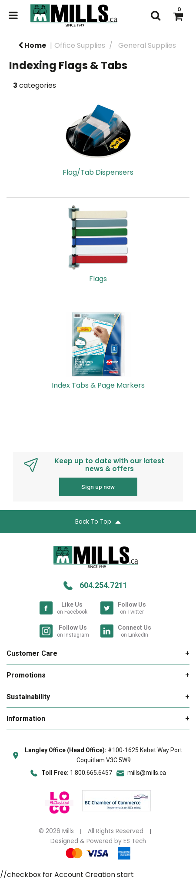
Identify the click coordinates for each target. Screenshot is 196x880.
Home (32, 45)
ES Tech (134, 841)
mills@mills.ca (146, 772)
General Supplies (147, 45)
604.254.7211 (103, 585)
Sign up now (98, 486)
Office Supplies (79, 45)
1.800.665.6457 (91, 772)
